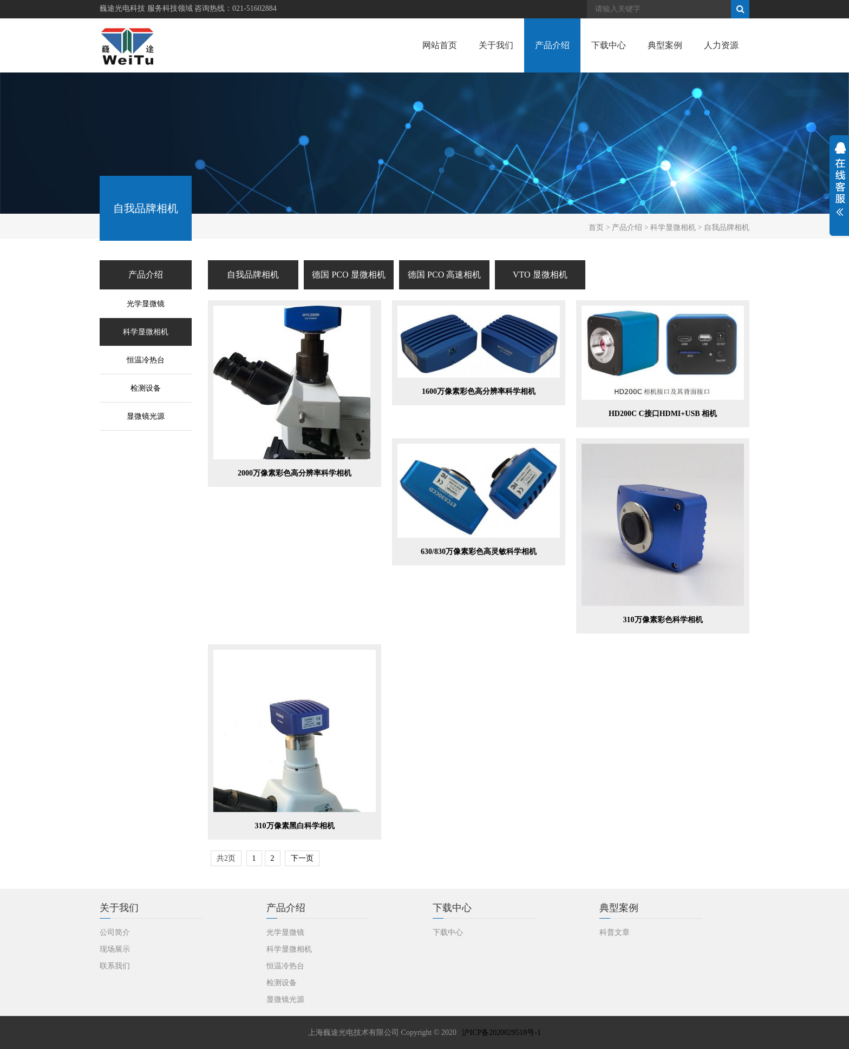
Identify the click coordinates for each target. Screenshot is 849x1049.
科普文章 (614, 932)
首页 (596, 227)
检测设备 (145, 388)
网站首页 (439, 45)
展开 (839, 185)
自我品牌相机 (253, 274)
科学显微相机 (145, 332)
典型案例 (665, 45)
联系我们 (115, 966)
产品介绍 (552, 45)
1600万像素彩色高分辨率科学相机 (478, 391)
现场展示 (115, 949)
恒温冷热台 (146, 360)
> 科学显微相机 (670, 227)
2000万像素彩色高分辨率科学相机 (294, 473)
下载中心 (608, 45)
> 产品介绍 (624, 227)
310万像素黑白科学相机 (295, 826)
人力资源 (721, 45)
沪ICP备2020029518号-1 (501, 1032)
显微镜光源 (146, 416)
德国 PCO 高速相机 (444, 274)
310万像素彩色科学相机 (663, 620)
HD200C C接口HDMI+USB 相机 (663, 414)
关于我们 (496, 45)
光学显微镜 (146, 304)
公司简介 (115, 932)
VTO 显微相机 (540, 274)
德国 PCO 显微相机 (348, 274)
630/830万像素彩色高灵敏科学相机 (479, 551)
